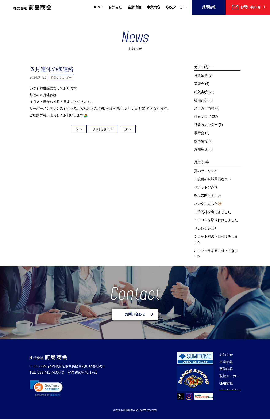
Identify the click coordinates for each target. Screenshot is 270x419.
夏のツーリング (206, 171)
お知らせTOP (103, 129)
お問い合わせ (135, 314)
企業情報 (134, 7)
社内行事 (201, 100)
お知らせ (115, 7)
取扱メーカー (176, 7)
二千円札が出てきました (212, 212)
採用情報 (209, 7)
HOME (98, 7)
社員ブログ (202, 116)
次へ (127, 129)
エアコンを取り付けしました (216, 220)
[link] (46, 388)
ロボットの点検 (206, 187)
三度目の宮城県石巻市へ (212, 179)
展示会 (199, 133)
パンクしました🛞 (208, 203)
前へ (79, 129)
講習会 (199, 84)
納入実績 (201, 92)
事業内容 (153, 7)
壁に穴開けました (207, 195)
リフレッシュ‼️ (205, 228)
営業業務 (201, 75)
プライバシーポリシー (229, 389)
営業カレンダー (206, 125)
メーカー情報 (204, 108)
